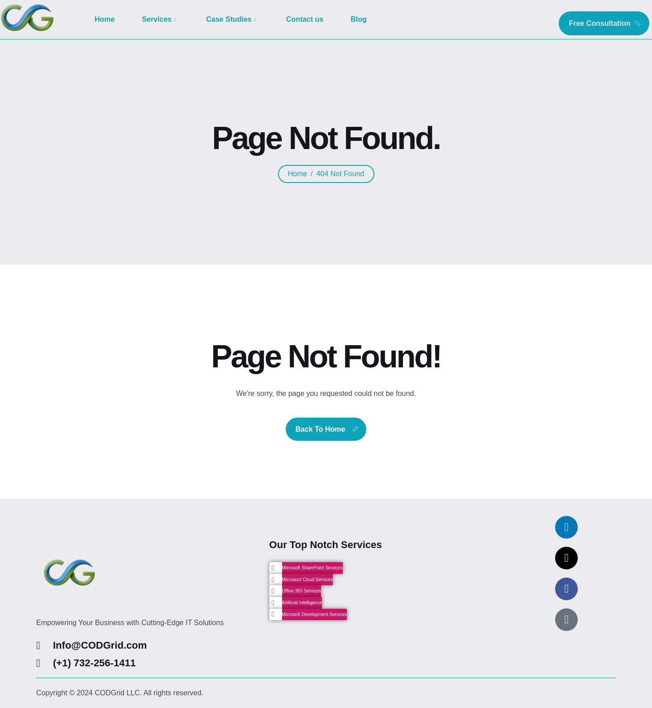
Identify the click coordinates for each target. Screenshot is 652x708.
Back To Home (320, 429)
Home (105, 19)
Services (159, 19)
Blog (358, 19)
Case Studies (231, 19)
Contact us (305, 19)
